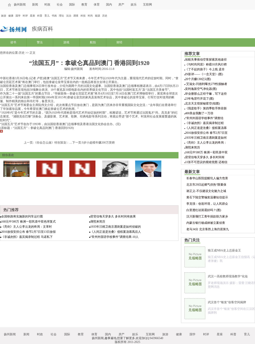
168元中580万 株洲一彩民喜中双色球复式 (28, 221)
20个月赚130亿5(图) (198, 79)
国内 (109, 4)
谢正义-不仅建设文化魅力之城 (206, 191)
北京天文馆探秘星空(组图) (202, 103)
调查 (75, 15)
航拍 (93, 42)
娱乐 (134, 4)
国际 (72, 4)
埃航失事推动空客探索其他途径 (206, 59)
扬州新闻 (20, 4)
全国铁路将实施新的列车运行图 (22, 216)
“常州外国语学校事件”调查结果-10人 (114, 236)
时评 (25, 15)
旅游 (3, 15)
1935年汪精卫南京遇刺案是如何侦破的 (115, 226)
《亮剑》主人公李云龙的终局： (206, 142)
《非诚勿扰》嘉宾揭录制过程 (204, 123)
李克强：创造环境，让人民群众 (207, 203)
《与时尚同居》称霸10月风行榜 (206, 64)
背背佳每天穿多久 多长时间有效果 (113, 216)
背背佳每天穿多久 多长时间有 (205, 157)
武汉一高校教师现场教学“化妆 (228, 276)
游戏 (66, 42)
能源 (97, 15)
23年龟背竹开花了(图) (199, 98)
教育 (84, 4)
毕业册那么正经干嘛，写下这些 (206, 93)
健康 (10, 15)
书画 (54, 15)
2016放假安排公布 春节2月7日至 (206, 132)
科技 (83, 15)
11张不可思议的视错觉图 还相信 (206, 162)
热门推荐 (11, 210)
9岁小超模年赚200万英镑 (98, 142)
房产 (121, 4)
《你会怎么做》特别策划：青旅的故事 (59, 142)
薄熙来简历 (97, 221)
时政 (47, 4)
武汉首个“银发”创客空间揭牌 (227, 302)
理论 (61, 15)
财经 (119, 42)
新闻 (35, 4)
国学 (18, 15)
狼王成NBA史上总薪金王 (224, 250)
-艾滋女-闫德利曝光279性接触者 (206, 84)
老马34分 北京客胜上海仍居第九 (207, 229)
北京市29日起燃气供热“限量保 (206, 184)
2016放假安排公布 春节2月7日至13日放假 (28, 231)
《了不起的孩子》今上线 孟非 (205, 69)
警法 (40, 42)
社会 (60, 4)
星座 (32, 15)
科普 (39, 15)
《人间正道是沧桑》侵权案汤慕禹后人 (115, 231)
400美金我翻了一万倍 (199, 113)
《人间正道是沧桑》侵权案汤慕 (206, 128)
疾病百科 (42, 29)
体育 (97, 4)
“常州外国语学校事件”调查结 (204, 118)
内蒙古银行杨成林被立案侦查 (205, 222)
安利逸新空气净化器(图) (201, 88)
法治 (68, 15)
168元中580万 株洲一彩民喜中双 (206, 152)
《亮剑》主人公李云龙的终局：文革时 (26, 226)
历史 (104, 15)
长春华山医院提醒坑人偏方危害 (207, 178)
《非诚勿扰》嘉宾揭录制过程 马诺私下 (27, 236)
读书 (13, 42)
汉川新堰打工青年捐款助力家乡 (207, 216)
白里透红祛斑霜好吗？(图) (203, 210)
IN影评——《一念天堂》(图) (204, 74)
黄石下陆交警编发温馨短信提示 (207, 197)
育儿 (47, 15)
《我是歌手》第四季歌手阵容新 (206, 108)
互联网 (147, 4)
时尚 (90, 15)
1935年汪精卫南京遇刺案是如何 (206, 137)
